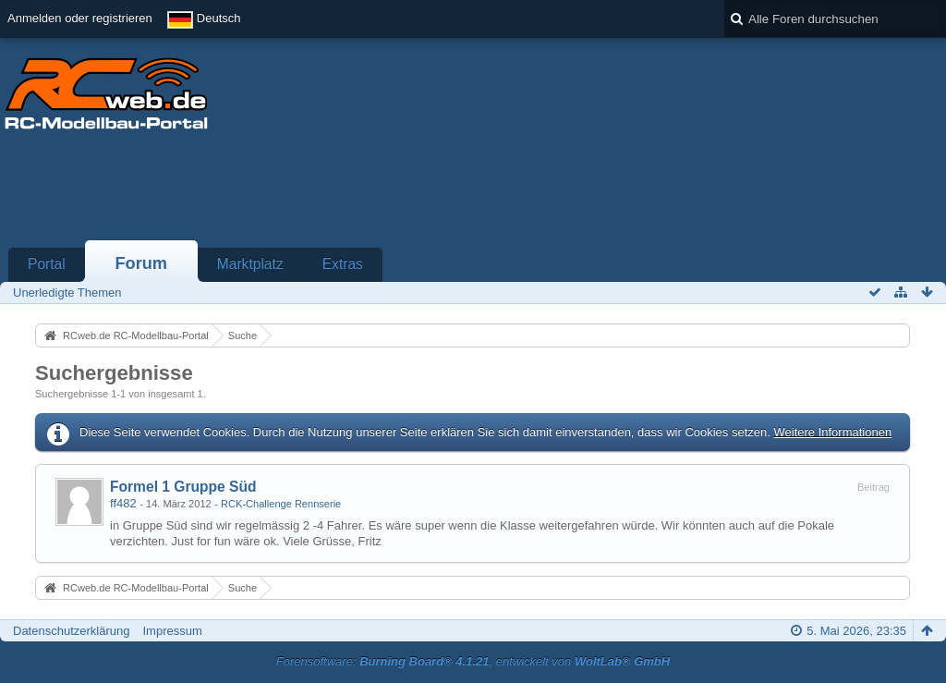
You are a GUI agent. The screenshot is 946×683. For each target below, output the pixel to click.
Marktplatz (250, 264)
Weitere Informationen (832, 432)
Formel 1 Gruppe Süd (183, 486)
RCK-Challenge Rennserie (281, 503)
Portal (47, 264)
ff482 (123, 503)
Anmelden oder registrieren (79, 18)
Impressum (171, 631)
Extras (342, 264)
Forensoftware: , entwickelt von (473, 661)
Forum (141, 263)
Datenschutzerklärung (71, 631)
